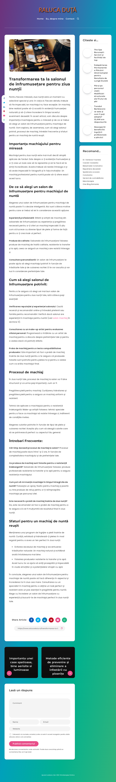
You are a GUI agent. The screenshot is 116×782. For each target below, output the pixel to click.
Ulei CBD (56, 775)
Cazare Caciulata (90, 163)
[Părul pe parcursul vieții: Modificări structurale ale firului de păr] (87, 88)
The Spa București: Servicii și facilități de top (100, 55)
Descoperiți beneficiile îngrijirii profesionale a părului (100, 132)
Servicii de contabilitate (93, 178)
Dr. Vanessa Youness (92, 160)
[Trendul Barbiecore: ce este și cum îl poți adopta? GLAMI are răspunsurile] (87, 109)
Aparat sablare (47, 775)
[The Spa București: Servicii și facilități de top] (87, 52)
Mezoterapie (88, 181)
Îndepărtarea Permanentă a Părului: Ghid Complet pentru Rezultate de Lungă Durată (101, 73)
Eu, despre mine (55, 19)
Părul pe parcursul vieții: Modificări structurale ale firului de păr (100, 94)
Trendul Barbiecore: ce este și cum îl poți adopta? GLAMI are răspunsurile (100, 114)
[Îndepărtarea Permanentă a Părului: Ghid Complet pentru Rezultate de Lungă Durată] (87, 68)
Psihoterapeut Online (67, 775)
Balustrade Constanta (92, 166)
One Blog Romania (91, 184)
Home (40, 19)
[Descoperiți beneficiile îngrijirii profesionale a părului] (87, 130)
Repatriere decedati (92, 169)
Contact (70, 19)
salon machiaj (60, 318)
